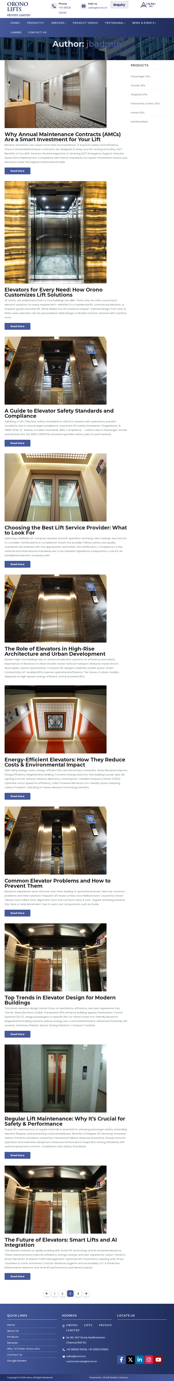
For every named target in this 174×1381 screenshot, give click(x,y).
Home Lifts (138, 112)
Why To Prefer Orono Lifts (23, 1348)
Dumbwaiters (139, 121)
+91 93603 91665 (98, 1349)
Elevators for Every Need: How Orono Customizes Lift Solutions (54, 292)
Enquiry (119, 5)
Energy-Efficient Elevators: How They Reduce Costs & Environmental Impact (65, 762)
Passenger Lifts (141, 76)
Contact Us (37, 32)
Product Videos (85, 22)
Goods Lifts (138, 85)
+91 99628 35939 (76, 1349)
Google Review (17, 1360)
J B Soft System (110, 1377)
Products (36, 22)
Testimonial (115, 22)
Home (15, 22)
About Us (13, 1331)
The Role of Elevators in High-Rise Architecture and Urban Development (55, 651)
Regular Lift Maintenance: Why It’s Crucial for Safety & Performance (65, 1121)
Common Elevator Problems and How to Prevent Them (58, 883)
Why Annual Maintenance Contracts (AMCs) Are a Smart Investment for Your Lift (63, 137)
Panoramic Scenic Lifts (145, 103)
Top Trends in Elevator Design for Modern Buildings (60, 1000)
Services (58, 22)
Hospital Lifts (139, 94)
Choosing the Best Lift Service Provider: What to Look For (66, 530)
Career (16, 32)
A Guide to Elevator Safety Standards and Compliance (59, 413)
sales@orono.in (97, 7)
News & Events (144, 22)
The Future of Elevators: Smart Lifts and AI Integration (61, 1242)
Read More (17, 170)
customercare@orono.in (81, 1361)
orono (28, 1377)
